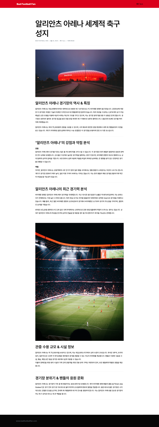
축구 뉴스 (62, 41)
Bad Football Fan (41, 41)
